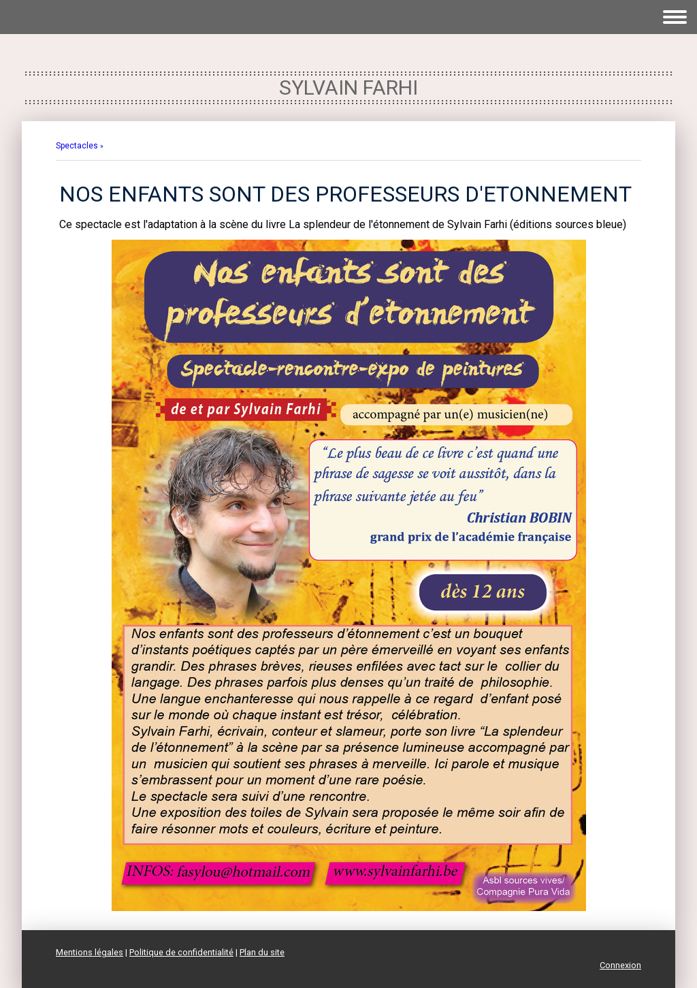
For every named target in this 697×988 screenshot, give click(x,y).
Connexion (620, 965)
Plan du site (262, 952)
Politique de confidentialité (181, 952)
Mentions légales (89, 952)
